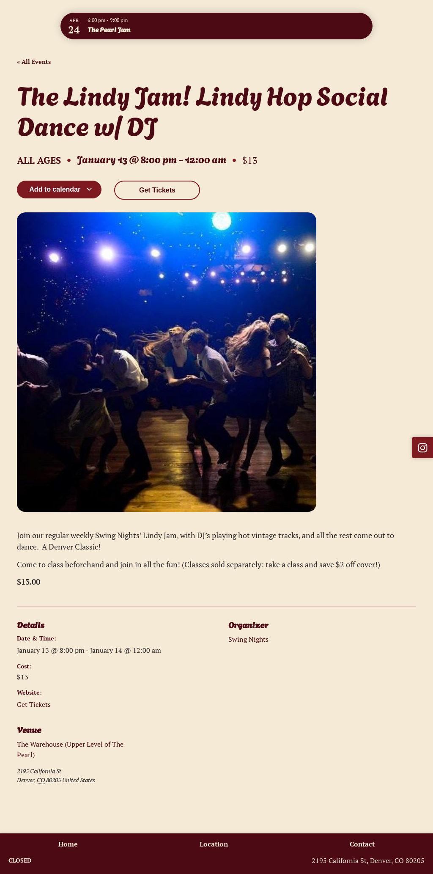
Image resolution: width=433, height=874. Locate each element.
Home (67, 844)
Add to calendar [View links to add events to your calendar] (60, 189)
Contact (363, 844)
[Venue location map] (170, 769)
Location (214, 844)
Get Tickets (157, 190)
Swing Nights (248, 639)
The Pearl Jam (109, 29)
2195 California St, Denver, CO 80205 (368, 860)
